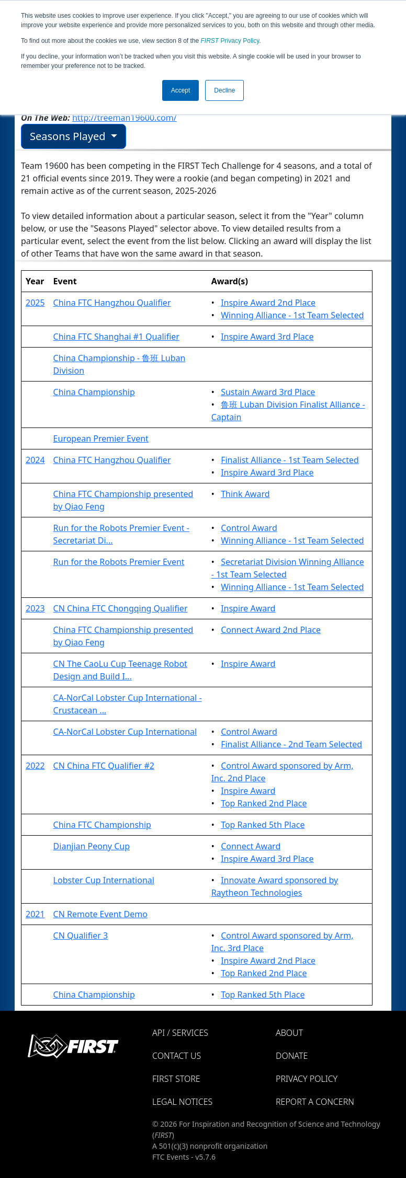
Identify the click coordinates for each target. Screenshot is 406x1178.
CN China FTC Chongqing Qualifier (120, 608)
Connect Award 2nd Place (271, 630)
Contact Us (176, 1055)
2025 (35, 302)
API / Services (180, 1032)
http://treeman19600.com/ (124, 117)
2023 (35, 608)
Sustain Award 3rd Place (268, 392)
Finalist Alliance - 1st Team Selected (290, 460)
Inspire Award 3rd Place (267, 336)
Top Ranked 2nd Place (264, 803)
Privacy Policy (230, 40)
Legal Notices (182, 1101)
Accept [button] (180, 90)
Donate (292, 1055)
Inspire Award (248, 608)
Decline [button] (224, 90)
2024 (35, 460)
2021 (35, 914)
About (289, 1032)
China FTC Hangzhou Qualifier (112, 302)
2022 (35, 765)
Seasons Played (69, 136)
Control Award (249, 528)
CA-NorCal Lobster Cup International (125, 731)
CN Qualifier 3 (80, 935)
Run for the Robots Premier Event (119, 562)
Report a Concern (315, 1101)
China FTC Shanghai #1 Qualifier (116, 336)
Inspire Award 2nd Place (268, 302)
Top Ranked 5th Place (262, 824)
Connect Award (250, 846)
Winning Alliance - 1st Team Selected (292, 315)
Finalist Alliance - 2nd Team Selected (291, 744)
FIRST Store (176, 1078)
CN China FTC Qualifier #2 (103, 765)
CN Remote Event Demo (100, 914)
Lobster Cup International (103, 880)
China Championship (94, 392)
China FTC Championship (102, 824)
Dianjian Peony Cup (91, 846)
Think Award (245, 494)
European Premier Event (101, 438)
